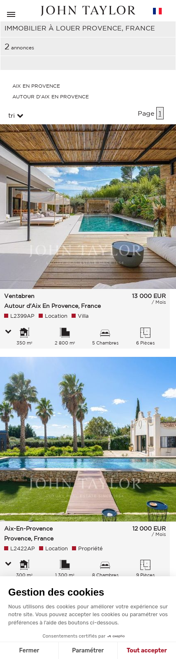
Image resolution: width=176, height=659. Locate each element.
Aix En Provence (36, 85)
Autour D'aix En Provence (50, 96)
